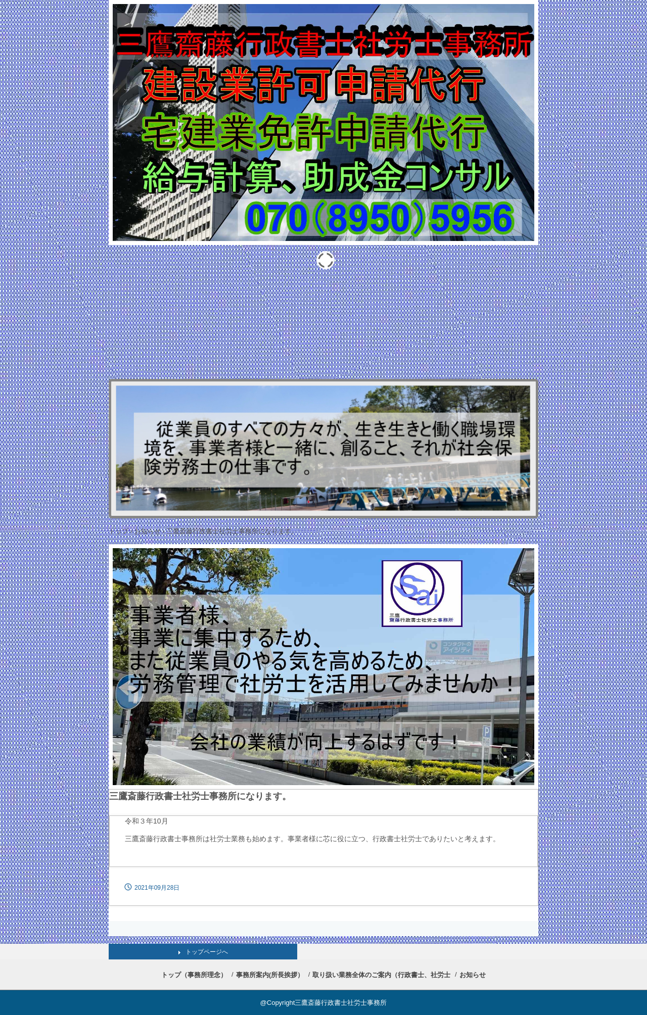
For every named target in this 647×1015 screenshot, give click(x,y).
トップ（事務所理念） (194, 975)
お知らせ (147, 531)
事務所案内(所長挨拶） (270, 975)
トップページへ (207, 951)
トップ (118, 531)
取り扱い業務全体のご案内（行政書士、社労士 (381, 975)
